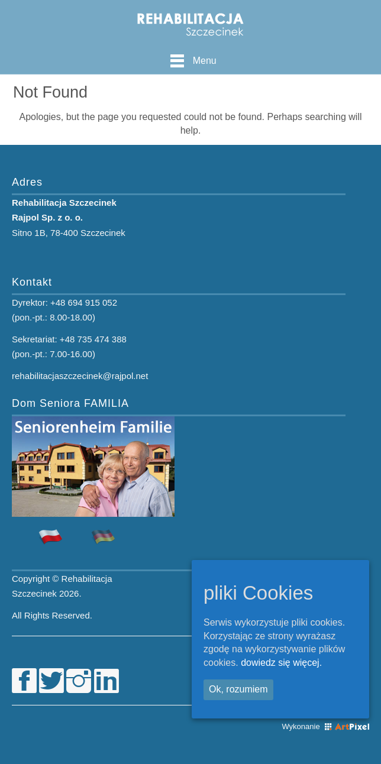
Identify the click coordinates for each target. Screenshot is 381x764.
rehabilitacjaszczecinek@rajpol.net (80, 376)
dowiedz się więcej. (281, 663)
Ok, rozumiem (238, 689)
